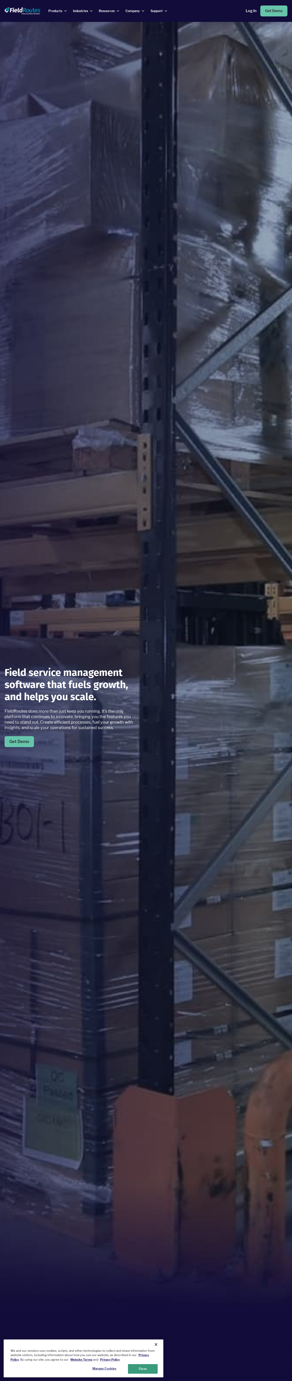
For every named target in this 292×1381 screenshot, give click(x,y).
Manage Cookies (104, 1368)
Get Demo (274, 11)
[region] (83, 1358)
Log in (251, 11)
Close (143, 1368)
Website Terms (81, 1359)
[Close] (156, 1344)
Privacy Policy (110, 1359)
